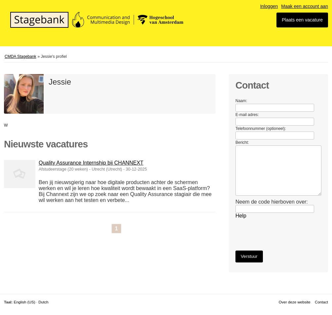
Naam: (241, 100)
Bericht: (242, 142)
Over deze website (295, 302)
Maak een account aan (304, 6)
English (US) (24, 302)
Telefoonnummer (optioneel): (260, 128)
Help (240, 215)
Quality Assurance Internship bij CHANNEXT (91, 163)
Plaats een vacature (302, 19)
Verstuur (249, 256)
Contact (321, 302)
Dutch (43, 302)
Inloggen (269, 6)
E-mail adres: (247, 114)
